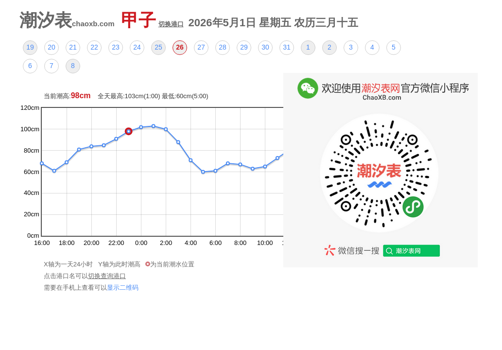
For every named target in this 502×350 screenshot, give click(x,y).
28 (222, 47)
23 (116, 47)
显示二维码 (122, 287)
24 (137, 47)
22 (94, 47)
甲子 (152, 20)
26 (180, 47)
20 (51, 47)
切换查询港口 (107, 276)
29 (244, 47)
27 (201, 47)
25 (158, 47)
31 (287, 47)
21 (73, 47)
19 (30, 47)
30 (265, 47)
